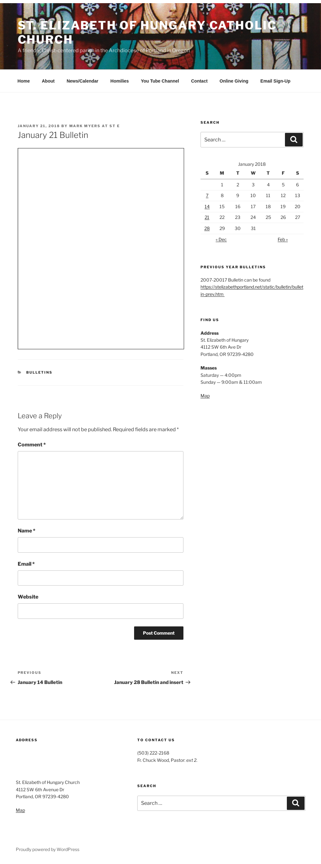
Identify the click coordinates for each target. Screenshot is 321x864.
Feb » (283, 239)
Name (26, 531)
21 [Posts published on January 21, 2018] (207, 217)
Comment (32, 445)
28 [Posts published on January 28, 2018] (207, 228)
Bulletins (39, 372)
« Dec (221, 239)
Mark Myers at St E (94, 126)
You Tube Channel (160, 81)
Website (28, 597)
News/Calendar (82, 81)
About (48, 81)
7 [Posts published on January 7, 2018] (207, 195)
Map (205, 395)
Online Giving (233, 81)
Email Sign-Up (275, 81)
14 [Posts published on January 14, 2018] (207, 206)
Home (23, 81)
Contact (199, 81)
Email (26, 564)
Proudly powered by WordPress (47, 849)
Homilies (119, 81)
